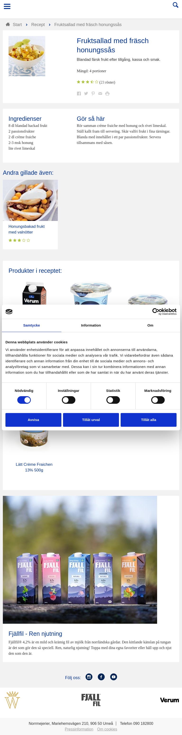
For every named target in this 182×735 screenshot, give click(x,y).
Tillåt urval (91, 420)
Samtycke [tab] (31, 325)
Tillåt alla (148, 420)
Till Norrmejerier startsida (91, 8)
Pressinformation (79, 729)
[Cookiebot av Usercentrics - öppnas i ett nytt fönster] (156, 311)
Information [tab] (91, 325)
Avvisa (33, 420)
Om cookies (107, 729)
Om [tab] (150, 325)
